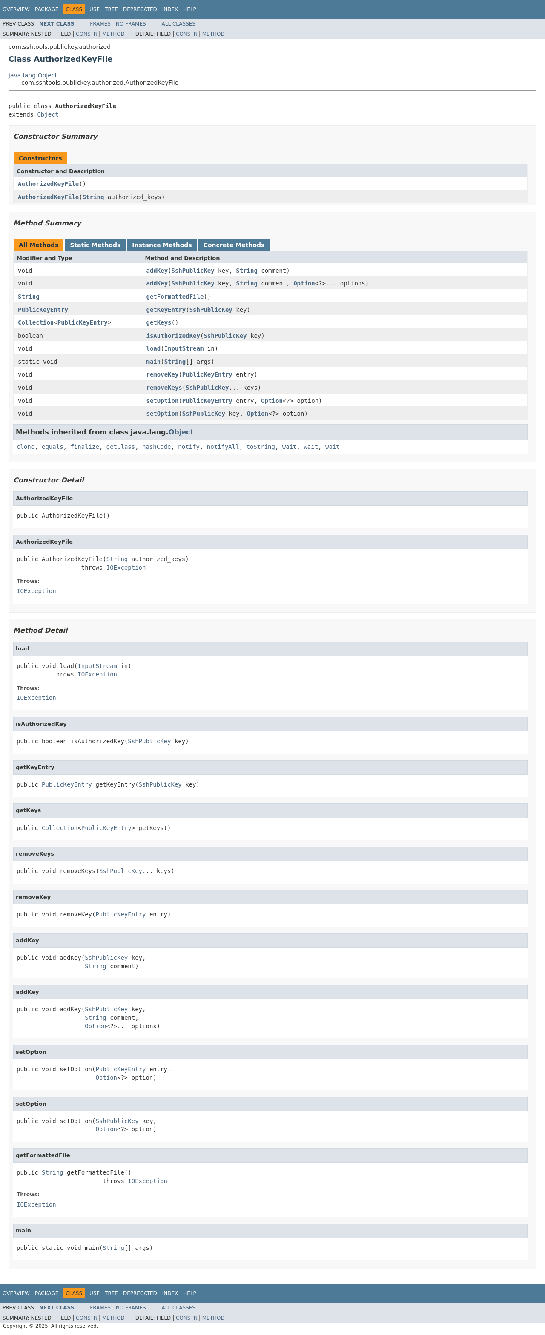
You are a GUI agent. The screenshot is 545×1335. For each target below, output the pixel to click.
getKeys (159, 322)
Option (304, 283)
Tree (111, 9)
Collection (36, 322)
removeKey (162, 374)
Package (46, 9)
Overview (16, 9)
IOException (126, 567)
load (153, 348)
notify (189, 446)
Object (48, 114)
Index (170, 9)
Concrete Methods (234, 245)
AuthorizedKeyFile (48, 183)
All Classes (178, 24)
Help (189, 9)
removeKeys (164, 387)
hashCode (156, 446)
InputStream (184, 348)
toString (261, 446)
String (93, 197)
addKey (157, 270)
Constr (86, 34)
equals (52, 446)
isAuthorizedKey (173, 335)
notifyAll (223, 446)
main (153, 361)
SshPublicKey (193, 270)
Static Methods (95, 245)
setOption (162, 400)
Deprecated (140, 9)
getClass (120, 446)
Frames (100, 24)
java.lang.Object (33, 75)
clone (25, 446)
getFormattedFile (175, 296)
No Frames (131, 24)
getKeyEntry (166, 309)
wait (289, 446)
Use (94, 9)
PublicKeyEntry (43, 309)
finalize (84, 446)
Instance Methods (162, 245)
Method (113, 34)
